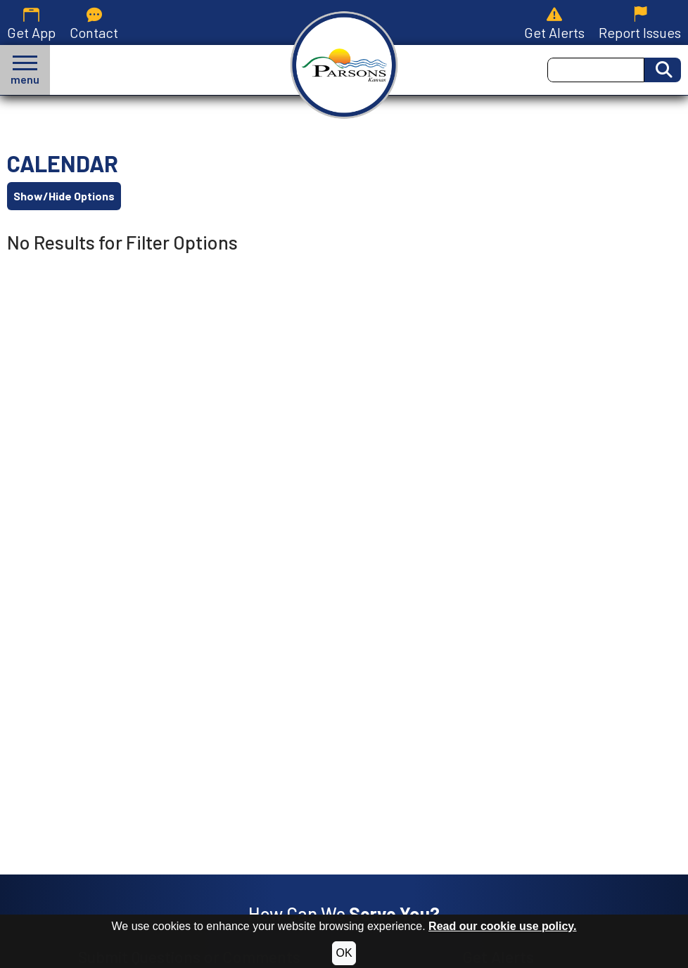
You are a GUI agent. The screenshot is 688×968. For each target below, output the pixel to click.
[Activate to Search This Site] (662, 70)
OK (344, 953)
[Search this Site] (595, 70)
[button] (25, 70)
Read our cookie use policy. (502, 926)
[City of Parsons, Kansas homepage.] (344, 65)
